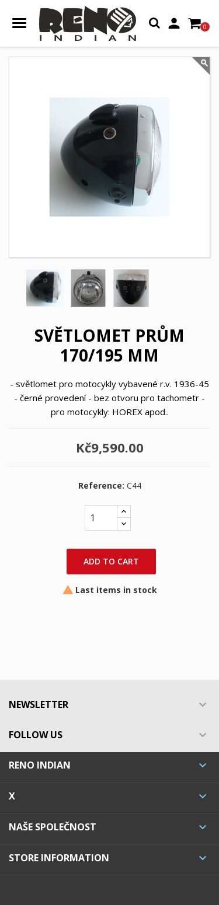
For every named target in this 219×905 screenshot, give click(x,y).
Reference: (101, 485)
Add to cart (111, 561)
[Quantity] (101, 518)
